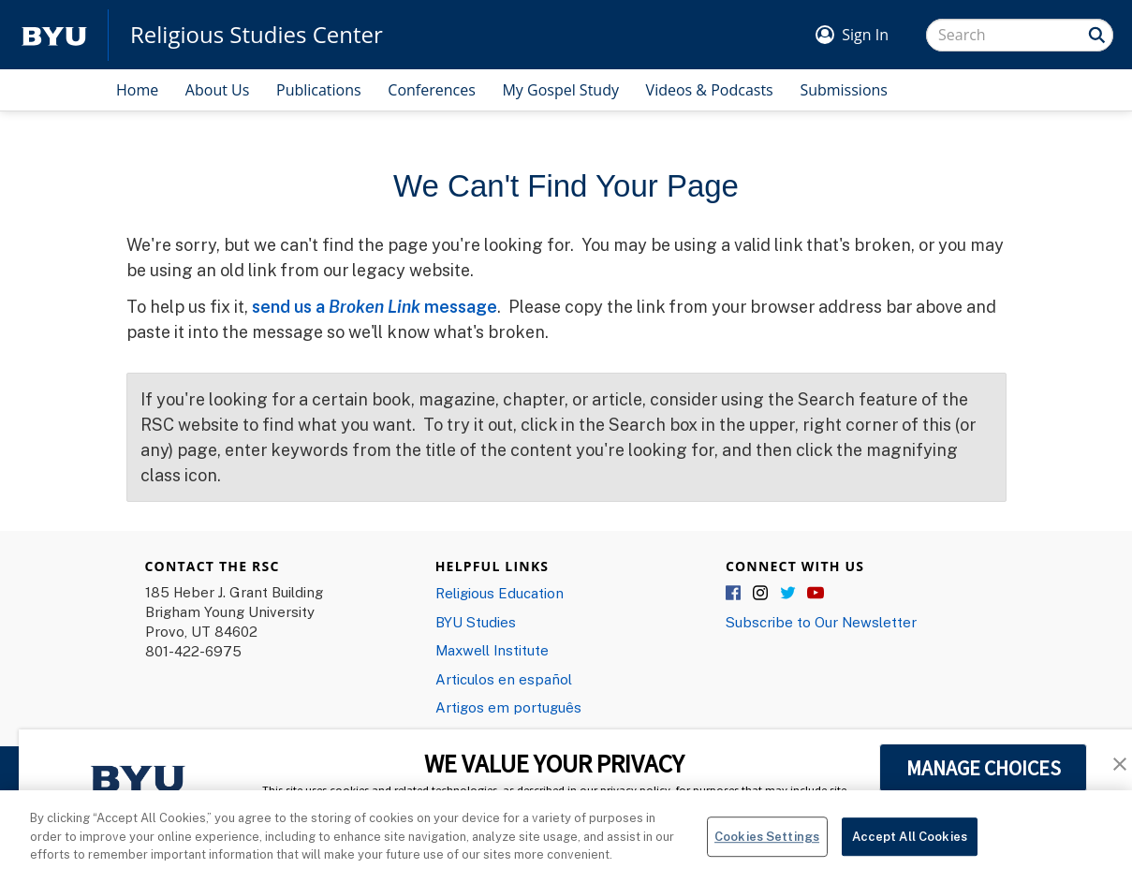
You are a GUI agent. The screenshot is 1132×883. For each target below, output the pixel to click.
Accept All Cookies (909, 849)
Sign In (865, 34)
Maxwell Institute (492, 649)
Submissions (844, 90)
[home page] (54, 35)
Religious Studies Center (256, 34)
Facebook (734, 593)
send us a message (374, 306)
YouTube (815, 593)
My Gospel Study (560, 90)
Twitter (788, 593)
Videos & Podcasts (709, 90)
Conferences (432, 90)
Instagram (761, 593)
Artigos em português (508, 707)
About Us (217, 90)
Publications (318, 90)
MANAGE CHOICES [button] (983, 768)
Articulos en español (503, 678)
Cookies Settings (766, 849)
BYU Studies (475, 621)
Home (137, 90)
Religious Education (499, 592)
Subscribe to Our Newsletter (821, 621)
